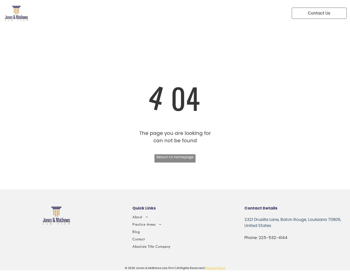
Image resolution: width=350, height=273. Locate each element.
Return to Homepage (175, 157)
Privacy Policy (215, 268)
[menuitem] (173, 12)
